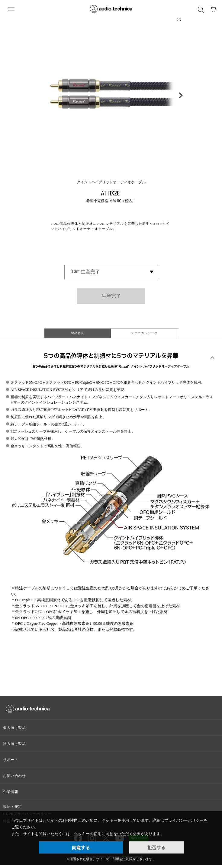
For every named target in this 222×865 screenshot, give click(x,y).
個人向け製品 (14, 728)
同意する (81, 847)
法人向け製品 (14, 744)
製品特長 (77, 333)
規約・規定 (12, 806)
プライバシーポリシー (184, 820)
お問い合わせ (14, 776)
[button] (179, 95)
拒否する (156, 847)
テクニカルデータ (144, 333)
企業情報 (10, 792)
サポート (10, 760)
